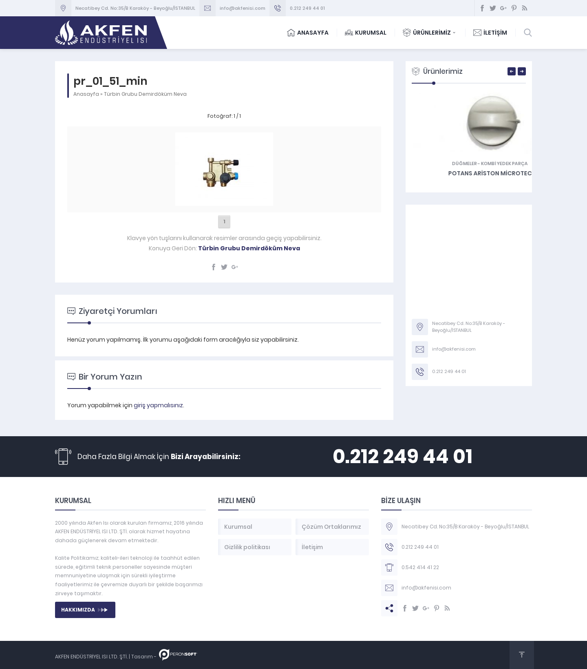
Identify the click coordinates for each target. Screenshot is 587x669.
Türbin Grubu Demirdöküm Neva (145, 94)
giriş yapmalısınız (158, 405)
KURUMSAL (365, 33)
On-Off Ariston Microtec (469, 173)
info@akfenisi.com (242, 8)
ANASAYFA (308, 33)
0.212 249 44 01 (307, 8)
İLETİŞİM (490, 33)
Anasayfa (86, 94)
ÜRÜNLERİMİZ (430, 33)
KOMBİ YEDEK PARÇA (483, 163)
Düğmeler (443, 163)
